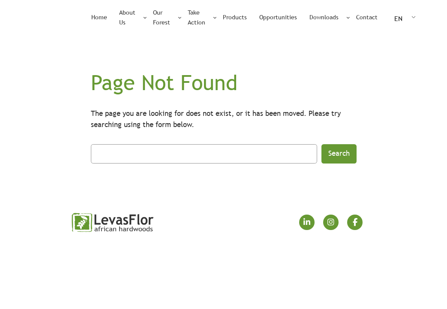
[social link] (307, 222)
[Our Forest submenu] (180, 17)
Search (339, 153)
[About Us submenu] (145, 17)
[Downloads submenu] (348, 17)
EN (398, 18)
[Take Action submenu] (215, 17)
